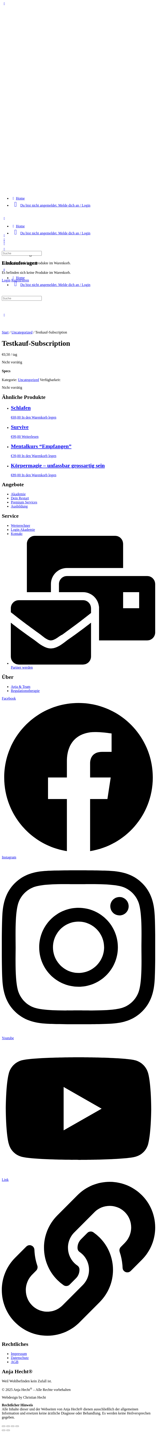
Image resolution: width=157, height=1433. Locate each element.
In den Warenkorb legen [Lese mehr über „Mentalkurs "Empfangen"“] (39, 456)
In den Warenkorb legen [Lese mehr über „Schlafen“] (39, 417)
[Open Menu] (4, 236)
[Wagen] (4, 244)
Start (5, 332)
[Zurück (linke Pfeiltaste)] (3, 1430)
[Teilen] (12, 1426)
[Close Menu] (4, 270)
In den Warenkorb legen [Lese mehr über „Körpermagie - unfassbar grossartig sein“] (39, 475)
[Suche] (4, 249)
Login (6, 280)
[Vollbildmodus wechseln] (8, 1426)
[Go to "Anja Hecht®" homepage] (78, 191)
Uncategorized (22, 332)
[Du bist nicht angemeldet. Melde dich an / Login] (50, 205)
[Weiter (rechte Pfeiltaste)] (8, 1430)
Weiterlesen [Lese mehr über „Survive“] (30, 437)
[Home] (18, 198)
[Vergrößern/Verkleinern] (3, 1426)
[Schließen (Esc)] (17, 1426)
